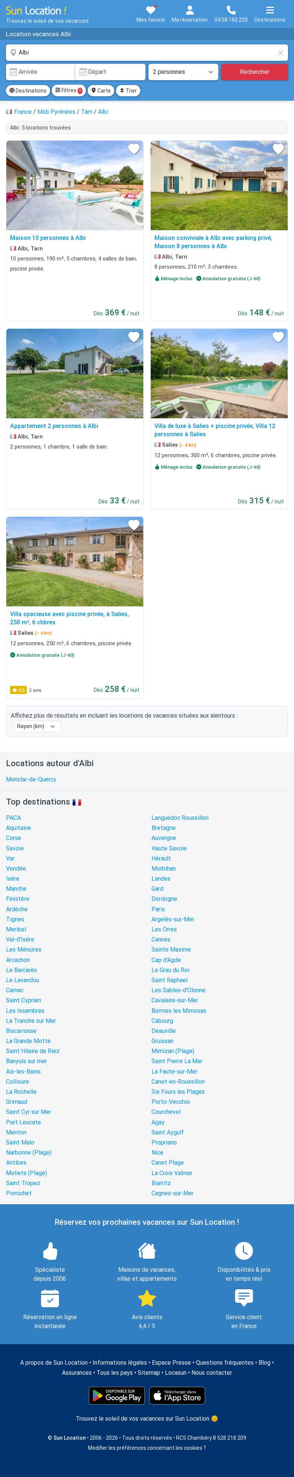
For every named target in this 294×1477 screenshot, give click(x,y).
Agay (158, 1122)
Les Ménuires (23, 949)
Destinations (28, 91)
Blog (264, 1362)
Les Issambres (25, 1010)
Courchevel (166, 1111)
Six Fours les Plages (178, 1091)
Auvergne (163, 837)
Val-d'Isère (20, 939)
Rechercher (254, 71)
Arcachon (18, 960)
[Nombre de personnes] (183, 72)
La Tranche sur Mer (31, 1020)
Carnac (15, 990)
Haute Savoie (169, 848)
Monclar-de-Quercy (31, 779)
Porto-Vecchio (170, 1101)
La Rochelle (21, 1091)
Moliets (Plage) (26, 1173)
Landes (161, 878)
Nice (157, 1152)
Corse (13, 837)
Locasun (176, 1372)
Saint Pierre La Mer (177, 1061)
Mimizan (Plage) (172, 1051)
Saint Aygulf (167, 1132)
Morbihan (163, 868)
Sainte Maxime (171, 949)
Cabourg (162, 1020)
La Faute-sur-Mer (174, 1071)
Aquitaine (18, 827)
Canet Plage (167, 1162)
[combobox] (147, 52)
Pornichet (19, 1193)
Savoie (15, 848)
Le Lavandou (22, 980)
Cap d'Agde (166, 960)
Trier (128, 91)
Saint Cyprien (23, 1000)
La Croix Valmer (172, 1173)
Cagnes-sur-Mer (172, 1193)
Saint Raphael (169, 980)
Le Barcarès (21, 970)
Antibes (16, 1162)
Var (10, 858)
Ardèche (17, 909)
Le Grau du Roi (170, 970)
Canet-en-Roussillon (178, 1081)
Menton (16, 1132)
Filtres (68, 90)
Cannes (161, 939)
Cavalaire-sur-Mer (174, 1000)
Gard (157, 888)
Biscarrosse (21, 1030)
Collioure (17, 1081)
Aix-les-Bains (23, 1071)
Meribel (16, 929)
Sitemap (149, 1372)
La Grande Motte (28, 1040)
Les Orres (164, 929)
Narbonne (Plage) (28, 1152)
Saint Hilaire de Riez (33, 1051)
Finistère (17, 898)
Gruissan (162, 1040)
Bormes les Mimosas (178, 1010)
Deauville (163, 1030)
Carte (101, 91)
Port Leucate (23, 1122)
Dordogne (164, 898)
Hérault (161, 858)
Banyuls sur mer (26, 1061)
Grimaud (16, 1101)
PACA (13, 817)
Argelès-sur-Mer (172, 919)
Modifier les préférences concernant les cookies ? (147, 1448)
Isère (12, 878)
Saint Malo (20, 1142)
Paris (158, 909)
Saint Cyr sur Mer (28, 1111)
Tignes (15, 919)
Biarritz (161, 1183)
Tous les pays (115, 1372)
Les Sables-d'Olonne (178, 990)
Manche (16, 888)
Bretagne (163, 827)
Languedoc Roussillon (180, 817)
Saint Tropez (23, 1183)
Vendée (16, 868)
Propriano (164, 1142)
